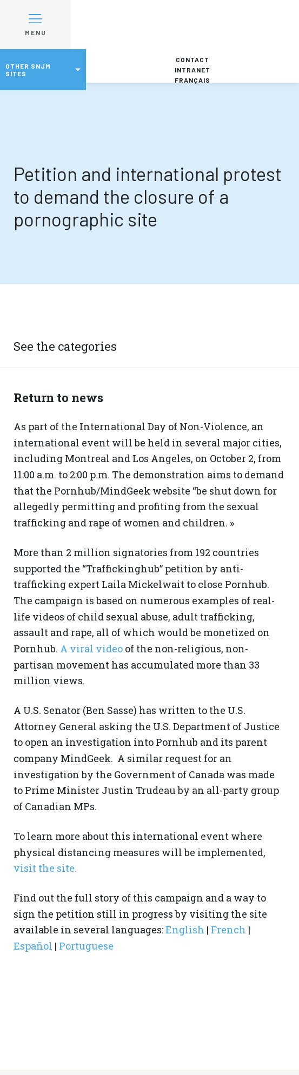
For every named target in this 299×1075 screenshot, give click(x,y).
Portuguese (86, 945)
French (228, 929)
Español (33, 945)
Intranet (192, 70)
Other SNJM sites (28, 69)
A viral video (91, 648)
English (184, 929)
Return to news (58, 397)
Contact (192, 59)
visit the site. (45, 868)
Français (192, 80)
